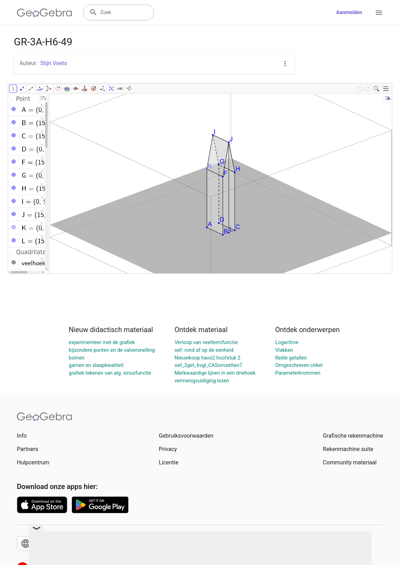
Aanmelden (349, 12)
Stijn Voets (53, 63)
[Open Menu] (379, 12)
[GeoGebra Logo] (44, 12)
